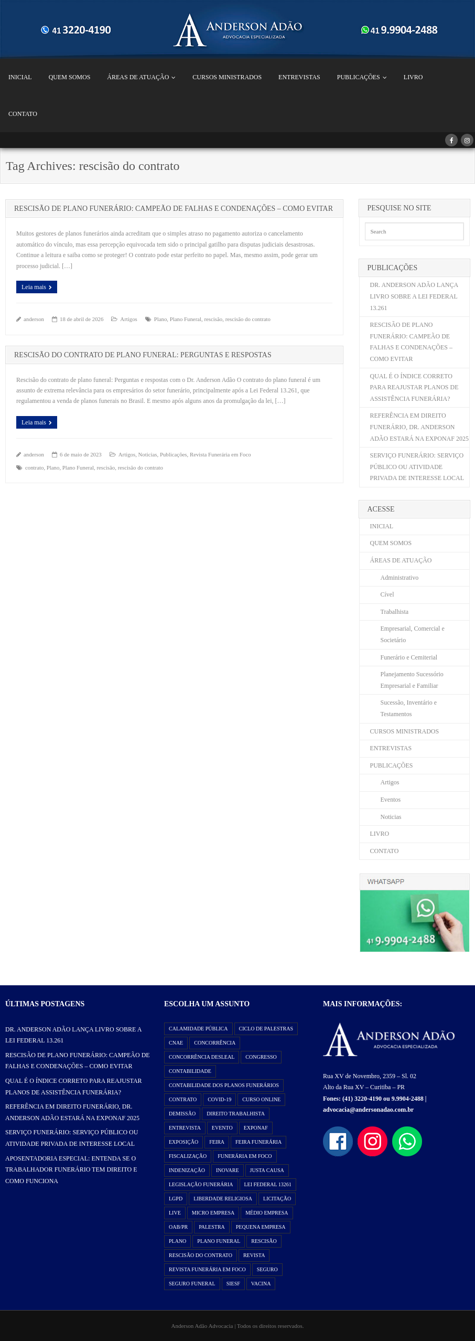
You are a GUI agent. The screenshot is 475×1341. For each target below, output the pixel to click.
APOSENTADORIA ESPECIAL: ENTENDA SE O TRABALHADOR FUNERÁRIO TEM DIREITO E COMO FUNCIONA (71, 1170)
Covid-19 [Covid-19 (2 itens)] (219, 1099)
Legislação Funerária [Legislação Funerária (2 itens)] (201, 1184)
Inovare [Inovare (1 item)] (227, 1170)
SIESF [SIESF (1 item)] (233, 1283)
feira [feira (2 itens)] (216, 1142)
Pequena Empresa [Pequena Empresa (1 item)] (261, 1227)
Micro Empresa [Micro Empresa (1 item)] (213, 1213)
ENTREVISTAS (299, 77)
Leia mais (33, 287)
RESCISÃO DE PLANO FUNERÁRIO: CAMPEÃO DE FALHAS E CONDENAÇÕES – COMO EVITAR (173, 208)
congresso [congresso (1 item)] (260, 1057)
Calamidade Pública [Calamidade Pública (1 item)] (198, 1028)
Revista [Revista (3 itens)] (254, 1255)
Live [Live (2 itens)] (175, 1213)
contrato (34, 467)
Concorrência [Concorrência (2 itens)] (214, 1043)
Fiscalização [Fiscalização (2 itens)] (188, 1156)
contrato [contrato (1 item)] (183, 1099)
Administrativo (400, 577)
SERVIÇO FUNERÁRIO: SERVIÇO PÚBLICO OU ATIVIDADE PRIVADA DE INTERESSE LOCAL (417, 467)
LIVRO (413, 77)
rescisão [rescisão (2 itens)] (263, 1241)
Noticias (147, 454)
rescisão (213, 319)
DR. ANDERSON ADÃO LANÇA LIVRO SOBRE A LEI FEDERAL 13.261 (414, 296)
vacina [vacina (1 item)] (261, 1283)
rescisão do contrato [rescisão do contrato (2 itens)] (200, 1255)
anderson (34, 319)
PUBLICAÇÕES (358, 77)
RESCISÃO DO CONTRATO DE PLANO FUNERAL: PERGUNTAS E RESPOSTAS (143, 355)
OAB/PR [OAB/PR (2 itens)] (178, 1227)
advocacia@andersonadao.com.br (368, 1109)
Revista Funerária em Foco (220, 454)
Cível (387, 594)
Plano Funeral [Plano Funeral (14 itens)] (218, 1241)
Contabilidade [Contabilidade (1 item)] (190, 1071)
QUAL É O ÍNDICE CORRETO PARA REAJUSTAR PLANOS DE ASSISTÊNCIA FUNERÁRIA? (414, 387)
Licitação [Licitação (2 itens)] (277, 1198)
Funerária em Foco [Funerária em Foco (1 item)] (245, 1156)
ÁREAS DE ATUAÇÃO (138, 77)
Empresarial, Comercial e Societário (413, 634)
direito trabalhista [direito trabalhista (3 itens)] (236, 1113)
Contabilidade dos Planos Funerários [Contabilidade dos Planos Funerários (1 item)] (224, 1085)
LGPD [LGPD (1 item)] (175, 1198)
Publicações (173, 454)
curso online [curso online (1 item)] (261, 1099)
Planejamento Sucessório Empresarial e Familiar (412, 679)
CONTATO (22, 114)
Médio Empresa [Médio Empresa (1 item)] (266, 1213)
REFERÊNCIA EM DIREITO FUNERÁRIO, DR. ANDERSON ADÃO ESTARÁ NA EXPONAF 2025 (419, 427)
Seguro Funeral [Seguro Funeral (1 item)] (192, 1283)
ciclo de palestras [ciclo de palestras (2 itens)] (266, 1028)
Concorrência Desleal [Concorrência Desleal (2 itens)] (201, 1057)
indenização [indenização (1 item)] (187, 1170)
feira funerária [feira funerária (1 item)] (258, 1142)
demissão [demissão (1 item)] (182, 1113)
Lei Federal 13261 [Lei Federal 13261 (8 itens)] (268, 1184)
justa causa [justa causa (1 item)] (267, 1170)
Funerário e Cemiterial (409, 657)
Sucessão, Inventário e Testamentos (409, 708)
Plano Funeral (185, 319)
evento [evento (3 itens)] (222, 1128)
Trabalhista (395, 611)
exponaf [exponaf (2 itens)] (256, 1128)
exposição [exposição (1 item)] (183, 1142)
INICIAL (20, 77)
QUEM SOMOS (70, 77)
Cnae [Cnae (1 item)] (176, 1043)
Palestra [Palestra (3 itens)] (212, 1227)
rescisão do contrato (248, 319)
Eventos (391, 799)
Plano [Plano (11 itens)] (177, 1241)
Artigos (128, 319)
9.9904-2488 (408, 1098)
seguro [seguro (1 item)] (267, 1269)
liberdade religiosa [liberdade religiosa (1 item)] (222, 1198)
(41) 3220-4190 (362, 1098)
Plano (160, 319)
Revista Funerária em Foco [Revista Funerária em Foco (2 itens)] (207, 1269)
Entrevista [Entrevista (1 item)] (185, 1128)
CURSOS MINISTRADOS (227, 77)
